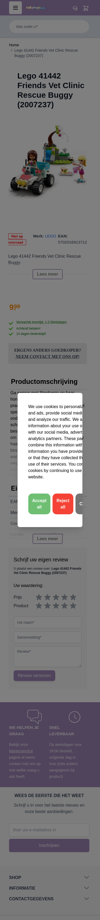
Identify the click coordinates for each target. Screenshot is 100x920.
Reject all (63, 503)
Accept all (39, 503)
